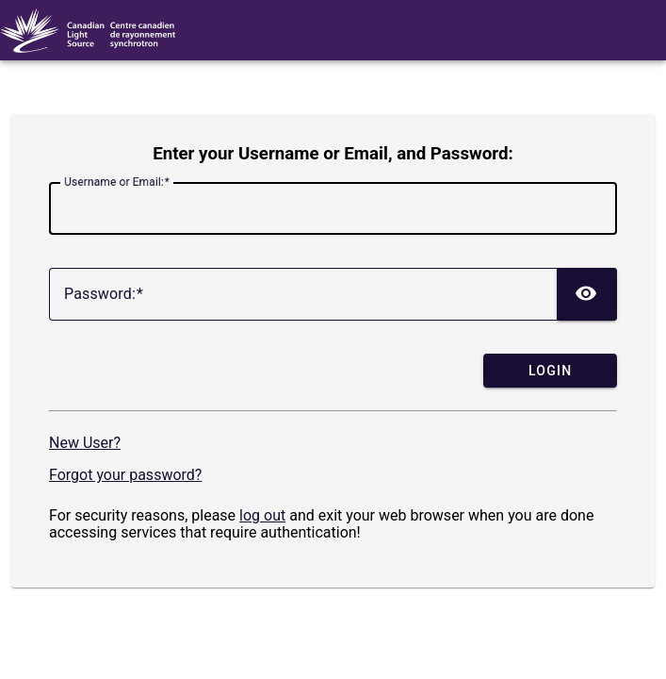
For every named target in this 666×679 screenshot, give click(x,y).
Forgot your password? (125, 475)
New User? (85, 443)
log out (262, 515)
